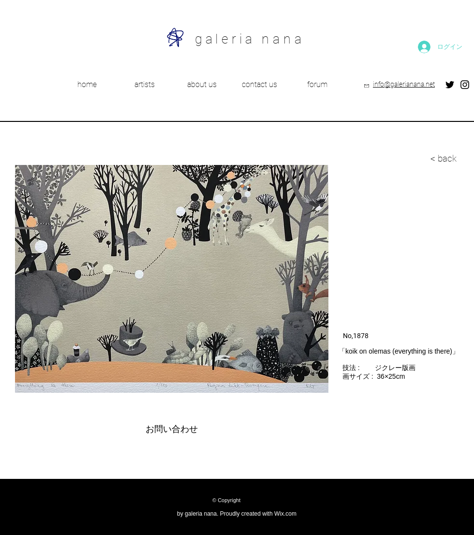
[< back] (396, 158)
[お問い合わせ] (171, 429)
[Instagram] (465, 84)
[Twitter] (450, 84)
